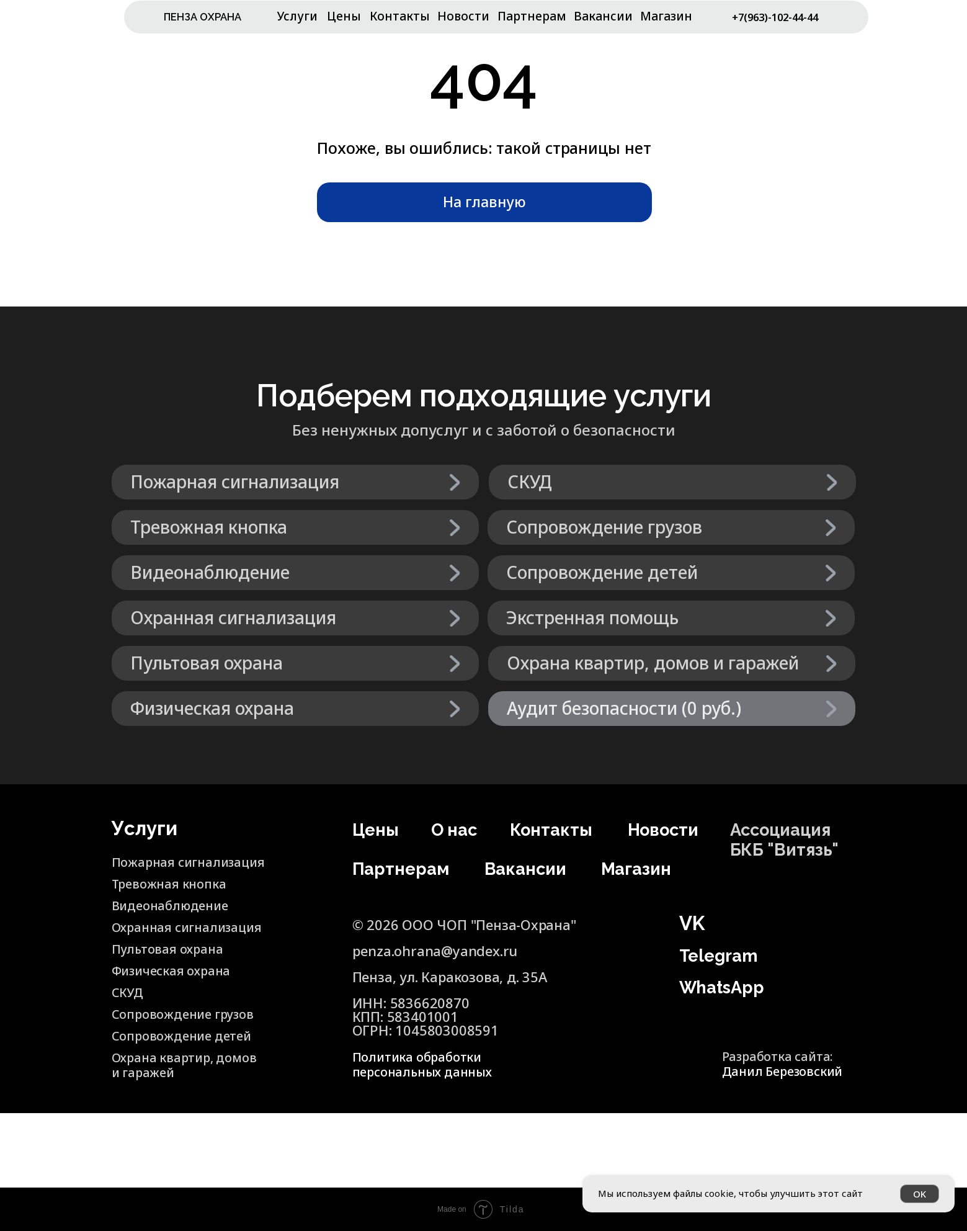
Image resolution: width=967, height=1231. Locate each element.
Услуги (297, 16)
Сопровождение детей (166, 1042)
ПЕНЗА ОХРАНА (211, 16)
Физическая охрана (178, 969)
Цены (344, 16)
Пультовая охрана (173, 948)
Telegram (724, 955)
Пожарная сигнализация (159, 868)
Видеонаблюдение (175, 904)
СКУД (129, 991)
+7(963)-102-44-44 (776, 23)
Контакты (400, 16)
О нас (457, 829)
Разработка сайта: (788, 1062)
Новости (463, 16)
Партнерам (531, 16)
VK (692, 923)
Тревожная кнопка (175, 883)
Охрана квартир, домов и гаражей (170, 1063)
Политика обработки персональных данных (428, 1063)
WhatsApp (728, 986)
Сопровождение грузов (189, 1013)
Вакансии (603, 16)
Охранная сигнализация (194, 926)
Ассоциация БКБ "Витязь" (792, 838)
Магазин (666, 16)
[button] (671, 708)
